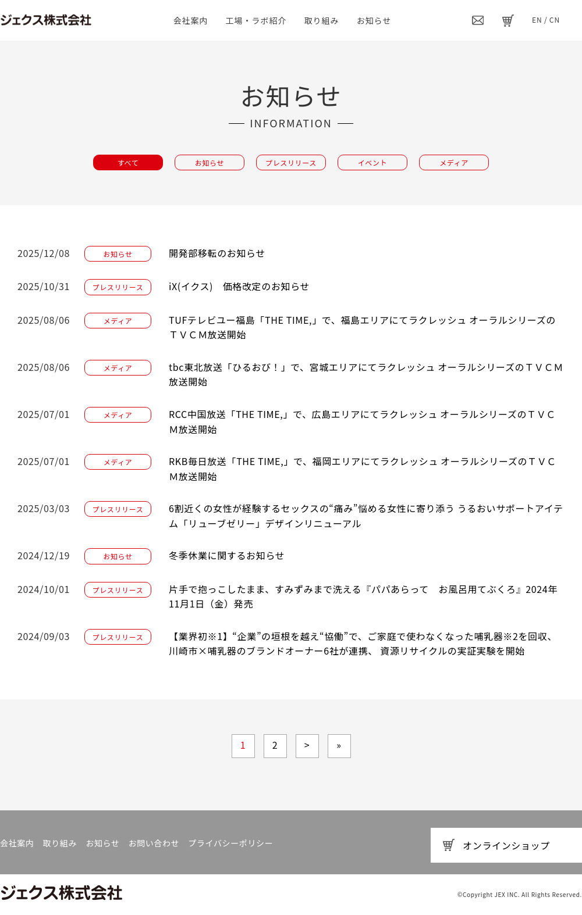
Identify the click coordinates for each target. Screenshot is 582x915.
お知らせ (374, 20)
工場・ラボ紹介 (256, 20)
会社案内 (190, 20)
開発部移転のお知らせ (217, 253)
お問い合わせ (153, 843)
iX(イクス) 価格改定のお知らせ (239, 286)
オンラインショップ (506, 845)
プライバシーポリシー (230, 843)
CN (554, 19)
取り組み (321, 20)
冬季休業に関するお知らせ (227, 555)
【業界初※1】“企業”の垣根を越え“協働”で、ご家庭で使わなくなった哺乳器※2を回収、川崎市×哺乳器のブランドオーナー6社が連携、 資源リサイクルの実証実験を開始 (363, 643)
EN (537, 19)
